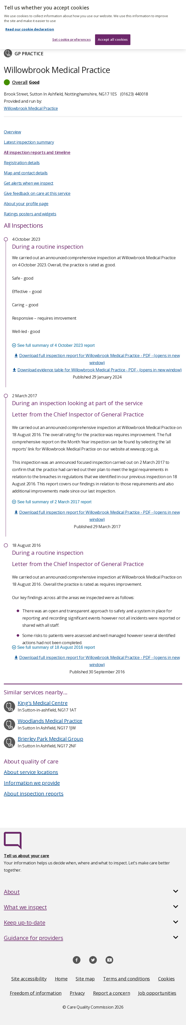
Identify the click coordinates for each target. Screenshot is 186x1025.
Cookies (166, 979)
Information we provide (32, 782)
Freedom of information (35, 993)
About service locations (31, 772)
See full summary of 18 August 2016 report (53, 647)
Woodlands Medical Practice (50, 720)
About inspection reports (34, 793)
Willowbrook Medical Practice (31, 108)
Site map (85, 979)
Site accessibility (29, 979)
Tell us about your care (26, 856)
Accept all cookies (113, 36)
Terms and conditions (126, 979)
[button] (93, 82)
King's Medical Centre (43, 702)
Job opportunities (157, 993)
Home (61, 979)
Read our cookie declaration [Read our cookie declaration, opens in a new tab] (29, 26)
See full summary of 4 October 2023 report (53, 345)
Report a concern (111, 993)
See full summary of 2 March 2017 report (51, 502)
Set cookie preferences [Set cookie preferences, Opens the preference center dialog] (71, 36)
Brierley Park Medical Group (50, 738)
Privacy (77, 993)
